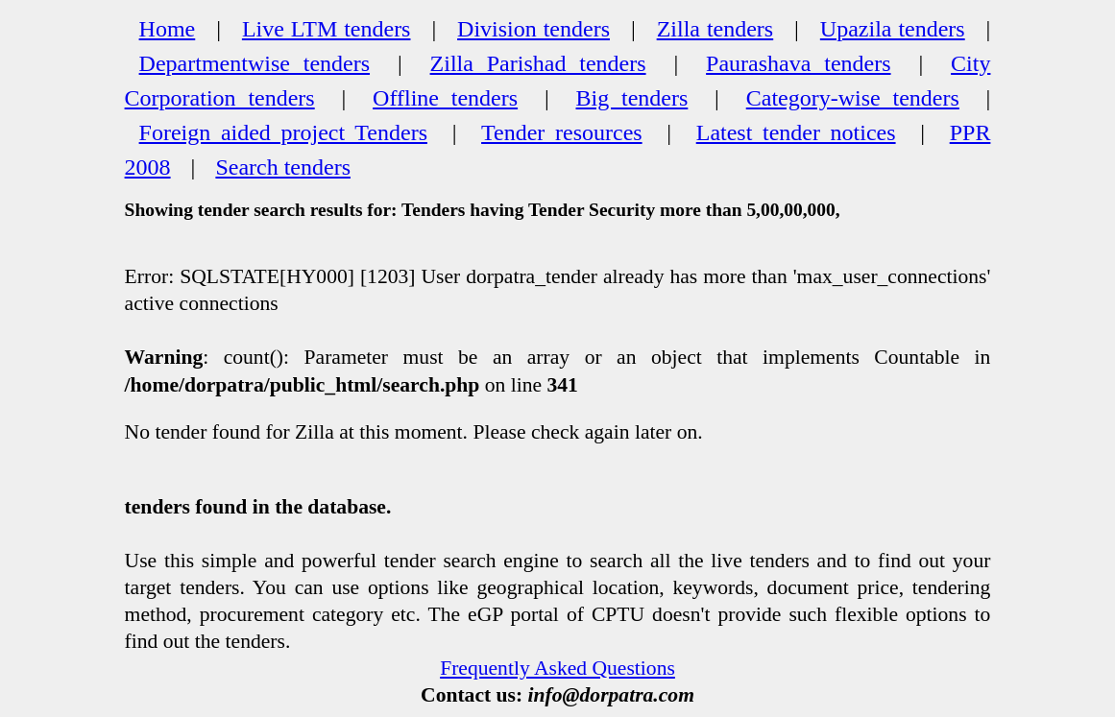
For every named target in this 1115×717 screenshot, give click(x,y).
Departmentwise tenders (254, 63)
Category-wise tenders (852, 97)
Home (167, 28)
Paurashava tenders (798, 63)
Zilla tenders (715, 28)
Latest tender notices (796, 132)
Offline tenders (445, 97)
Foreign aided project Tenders (283, 132)
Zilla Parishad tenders (538, 63)
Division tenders (533, 28)
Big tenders (632, 97)
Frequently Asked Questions (557, 668)
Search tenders (283, 167)
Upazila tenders (892, 28)
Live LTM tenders (326, 28)
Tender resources (561, 132)
